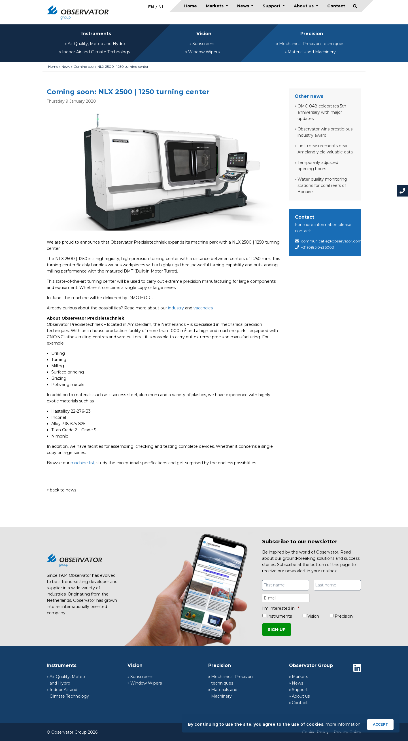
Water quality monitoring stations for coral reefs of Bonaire (322, 185)
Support (272, 6)
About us (304, 6)
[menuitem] (151, 6)
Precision (311, 33)
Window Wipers (204, 51)
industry (176, 308)
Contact (336, 6)
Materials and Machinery (312, 51)
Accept (380, 724)
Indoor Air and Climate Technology (96, 51)
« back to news (61, 490)
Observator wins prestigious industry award (325, 132)
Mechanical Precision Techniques (311, 43)
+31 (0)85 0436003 (317, 247)
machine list (82, 462)
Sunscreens (203, 43)
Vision (203, 33)
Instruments (96, 33)
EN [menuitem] (151, 6)
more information (343, 724)
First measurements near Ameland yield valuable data (325, 149)
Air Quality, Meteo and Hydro (96, 43)
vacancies (203, 308)
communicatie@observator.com (331, 241)
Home (190, 6)
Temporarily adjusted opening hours (318, 165)
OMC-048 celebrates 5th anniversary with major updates (322, 112)
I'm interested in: (280, 608)
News (243, 6)
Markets (215, 6)
